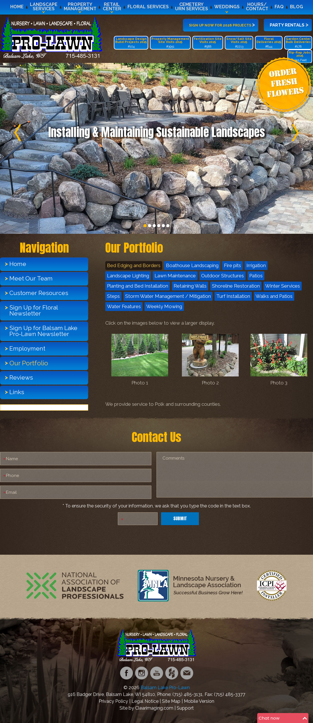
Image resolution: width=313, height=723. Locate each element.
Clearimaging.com (154, 708)
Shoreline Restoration (236, 286)
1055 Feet (300, 56)
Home (17, 6)
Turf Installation (233, 296)
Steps (113, 296)
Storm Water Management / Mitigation (168, 296)
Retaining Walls (190, 286)
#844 (268, 42)
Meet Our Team (31, 278)
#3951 (170, 42)
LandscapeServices (43, 6)
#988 (208, 42)
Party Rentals (289, 24)
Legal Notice (144, 701)
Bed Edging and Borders (133, 265)
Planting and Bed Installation (137, 286)
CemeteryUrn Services (191, 6)
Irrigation (256, 265)
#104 (131, 42)
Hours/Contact (257, 6)
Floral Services (148, 6)
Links (16, 392)
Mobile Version (199, 701)
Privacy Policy (113, 701)
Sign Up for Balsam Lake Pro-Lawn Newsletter (43, 330)
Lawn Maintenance (175, 275)
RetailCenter (112, 6)
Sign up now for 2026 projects (222, 24)
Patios (256, 275)
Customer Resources (38, 292)
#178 (298, 42)
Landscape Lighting (128, 275)
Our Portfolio (28, 363)
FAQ (279, 6)
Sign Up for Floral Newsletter (33, 310)
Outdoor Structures (222, 275)
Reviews (21, 377)
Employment (27, 348)
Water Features (124, 306)
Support (185, 708)
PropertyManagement (80, 6)
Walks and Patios (274, 296)
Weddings (227, 6)
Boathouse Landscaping (192, 265)
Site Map (171, 701)
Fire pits (232, 265)
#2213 (239, 42)
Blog (296, 6)
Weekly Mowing (164, 306)
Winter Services (282, 286)
